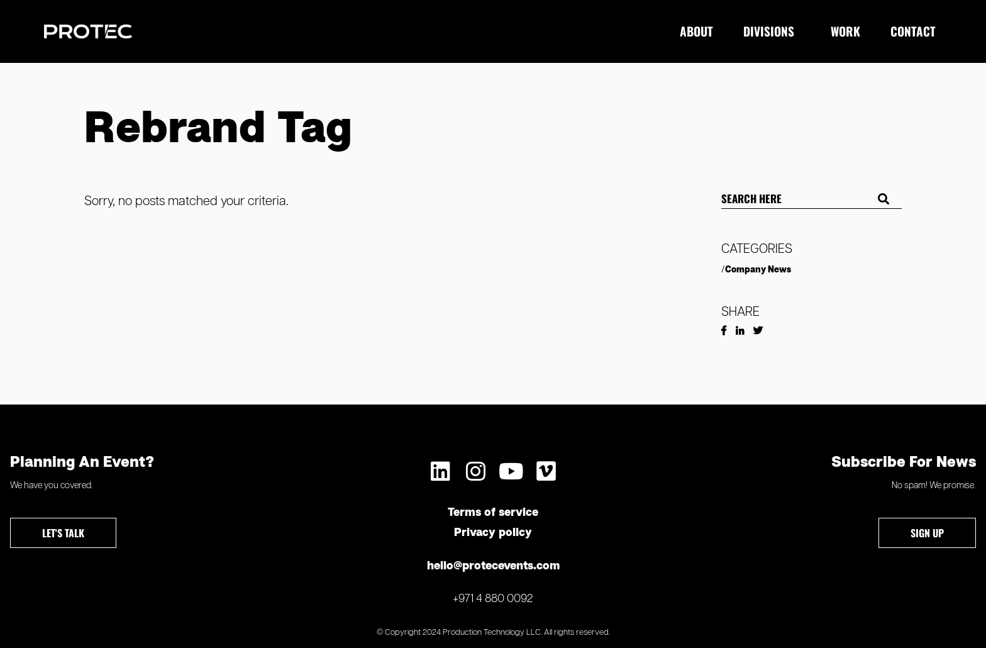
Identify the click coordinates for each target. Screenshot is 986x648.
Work (845, 31)
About (696, 31)
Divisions (771, 31)
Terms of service (493, 511)
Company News (758, 269)
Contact (916, 31)
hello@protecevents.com (493, 566)
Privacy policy (493, 532)
